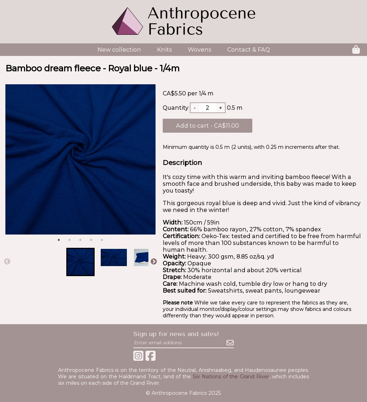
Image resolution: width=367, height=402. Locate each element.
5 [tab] (101, 239)
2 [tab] (69, 239)
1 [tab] (58, 239)
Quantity (176, 107)
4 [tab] (91, 239)
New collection (119, 49)
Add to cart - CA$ (207, 125)
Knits (164, 49)
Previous (7, 261)
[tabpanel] (80, 159)
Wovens (199, 49)
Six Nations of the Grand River (231, 376)
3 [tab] (80, 239)
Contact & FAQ (248, 49)
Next (153, 261)
